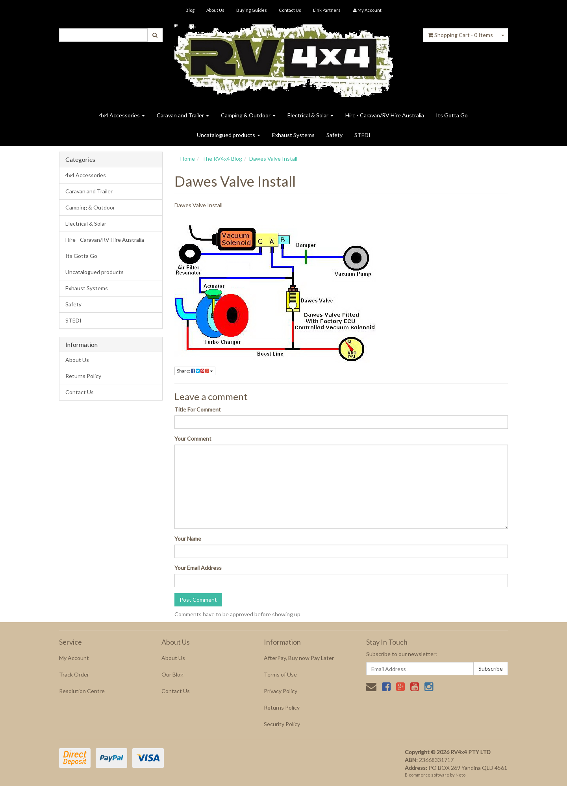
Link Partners (327, 10)
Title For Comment (197, 409)
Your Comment (192, 438)
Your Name (187, 538)
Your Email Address (198, 567)
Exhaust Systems (293, 135)
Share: (195, 371)
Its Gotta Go (452, 115)
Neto (460, 774)
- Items (460, 35)
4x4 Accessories (122, 115)
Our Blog (172, 674)
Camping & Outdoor (248, 115)
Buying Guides (251, 10)
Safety (334, 135)
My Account (74, 657)
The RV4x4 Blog (222, 158)
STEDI (362, 135)
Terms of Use (280, 674)
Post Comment (198, 599)
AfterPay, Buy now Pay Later (299, 657)
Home (187, 158)
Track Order (74, 674)
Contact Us (290, 10)
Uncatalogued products (228, 135)
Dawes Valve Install (273, 158)
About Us (215, 10)
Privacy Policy (280, 691)
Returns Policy (83, 376)
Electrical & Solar (310, 115)
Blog (190, 10)
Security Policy (282, 724)
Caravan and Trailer (183, 115)
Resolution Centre (82, 691)
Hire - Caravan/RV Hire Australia (384, 115)
